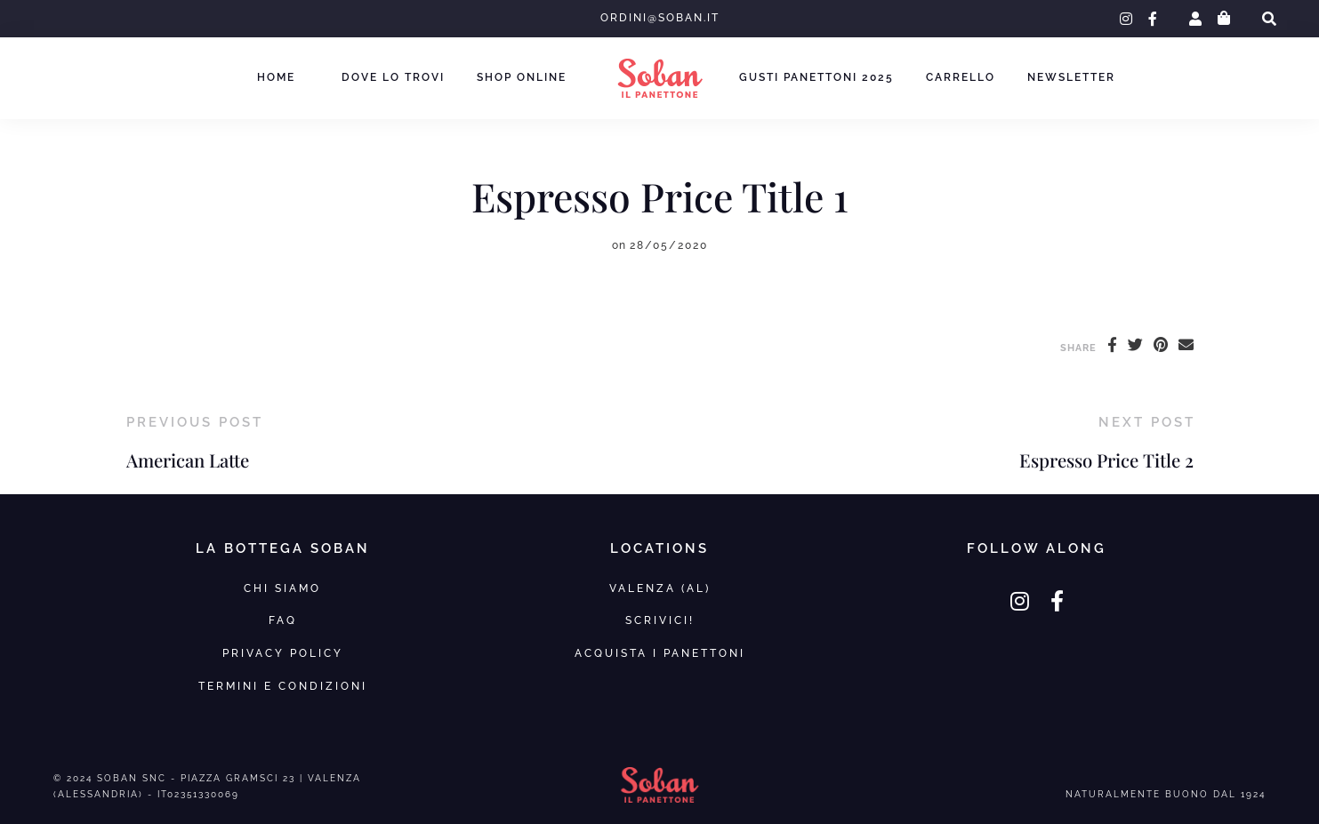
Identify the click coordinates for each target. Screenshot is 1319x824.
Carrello (960, 77)
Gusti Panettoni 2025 (816, 77)
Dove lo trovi (393, 77)
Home (276, 77)
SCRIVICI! (660, 620)
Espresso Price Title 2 (1106, 460)
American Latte (187, 460)
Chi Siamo (282, 588)
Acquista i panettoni (660, 653)
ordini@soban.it (660, 18)
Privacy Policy (282, 653)
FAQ (283, 620)
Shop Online (522, 77)
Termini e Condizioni (282, 685)
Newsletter (1071, 77)
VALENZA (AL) (660, 588)
